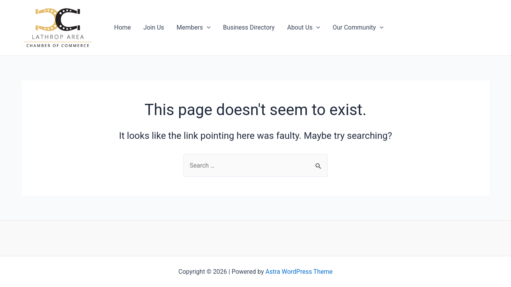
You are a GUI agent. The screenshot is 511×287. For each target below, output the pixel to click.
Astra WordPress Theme (299, 271)
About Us (303, 27)
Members (193, 27)
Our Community (358, 27)
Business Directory (249, 27)
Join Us (153, 27)
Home (122, 27)
